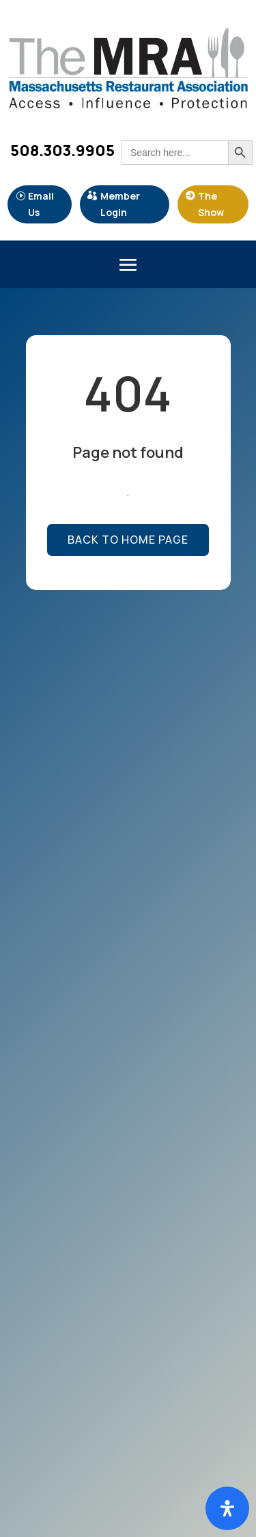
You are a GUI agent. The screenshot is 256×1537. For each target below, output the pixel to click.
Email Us (41, 204)
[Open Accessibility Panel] (227, 1508)
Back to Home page (128, 539)
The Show (211, 204)
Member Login (120, 204)
